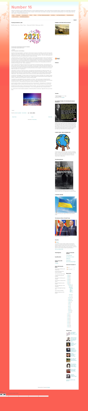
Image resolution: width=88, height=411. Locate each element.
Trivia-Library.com (69, 255)
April (69, 307)
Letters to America (15, 16)
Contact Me (18, 15)
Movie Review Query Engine (71, 261)
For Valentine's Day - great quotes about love (74, 333)
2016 (68, 318)
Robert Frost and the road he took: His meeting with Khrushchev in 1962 (73, 339)
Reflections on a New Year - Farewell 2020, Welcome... (71, 290)
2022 (68, 280)
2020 (68, 283)
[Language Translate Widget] (60, 96)
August (69, 302)
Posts (68, 267)
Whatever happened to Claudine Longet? (74, 375)
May (69, 306)
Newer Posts (14, 116)
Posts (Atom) (34, 119)
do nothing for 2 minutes (70, 256)
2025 (68, 276)
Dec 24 (70, 294)
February (69, 310)
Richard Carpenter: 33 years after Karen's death (73, 355)
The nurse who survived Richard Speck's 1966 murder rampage (73, 365)
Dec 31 (70, 286)
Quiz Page (53, 15)
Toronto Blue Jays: (70, 15)
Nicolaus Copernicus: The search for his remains (73, 344)
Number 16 (21, 6)
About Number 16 (25, 15)
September (70, 300)
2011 (68, 325)
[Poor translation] (4, 395)
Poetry (35, 15)
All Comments (69, 269)
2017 (68, 316)
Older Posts (50, 116)
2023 (68, 279)
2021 (68, 282)
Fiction (31, 15)
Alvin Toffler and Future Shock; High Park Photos (74, 359)
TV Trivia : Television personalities (43, 15)
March (69, 309)
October (69, 299)
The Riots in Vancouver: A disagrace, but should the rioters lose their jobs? (74, 350)
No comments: (24, 112)
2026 (68, 275)
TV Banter (56, 263)
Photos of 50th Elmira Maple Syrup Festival (73, 370)
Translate (61, 97)
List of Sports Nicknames (61, 15)
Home (13, 15)
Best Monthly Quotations (24, 16)
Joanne (57, 242)
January (69, 312)
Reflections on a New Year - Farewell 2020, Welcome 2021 (27, 25)
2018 (68, 315)
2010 (68, 326)
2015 (68, 319)
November (70, 297)
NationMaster (68, 260)
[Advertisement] (64, 47)
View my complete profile (59, 249)
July (69, 303)
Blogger (48, 387)
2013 (68, 322)
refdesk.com (68, 258)
